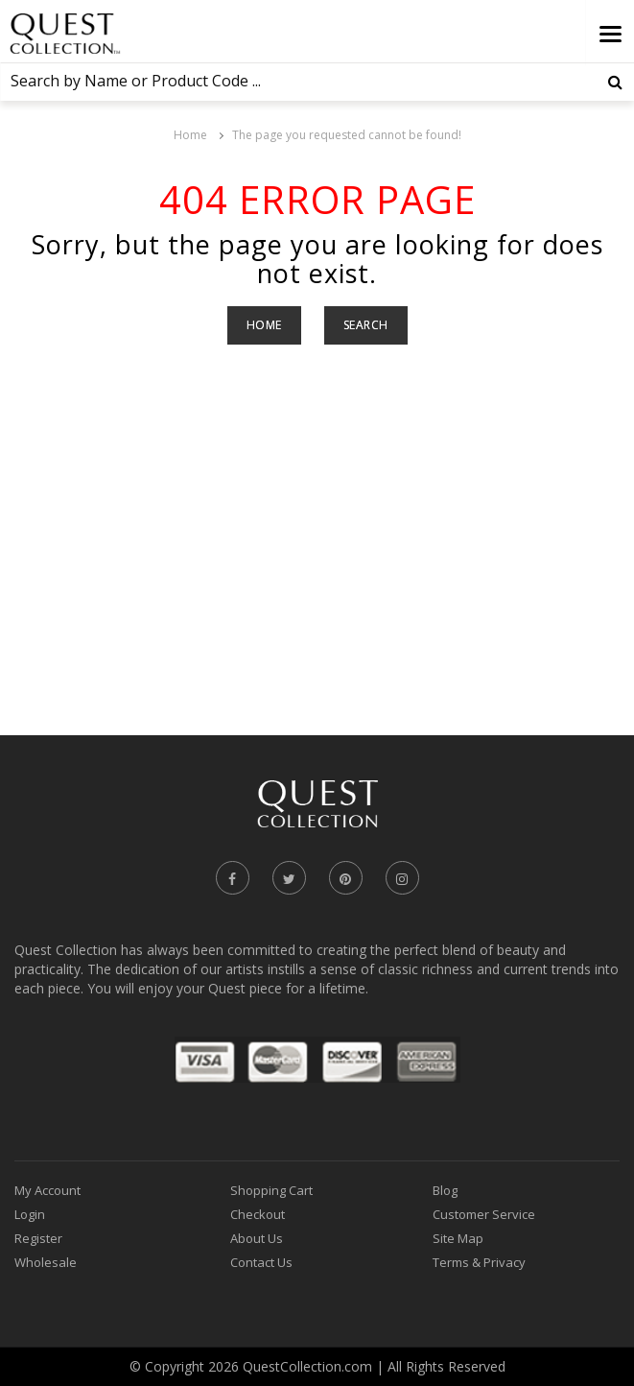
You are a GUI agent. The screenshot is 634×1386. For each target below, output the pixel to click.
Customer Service (484, 1214)
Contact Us (261, 1262)
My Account (47, 1190)
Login (29, 1214)
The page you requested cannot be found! (346, 135)
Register (38, 1238)
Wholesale (45, 1262)
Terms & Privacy (479, 1262)
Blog (445, 1190)
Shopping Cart (271, 1190)
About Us (256, 1238)
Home (190, 135)
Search (365, 325)
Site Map (458, 1238)
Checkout (257, 1214)
